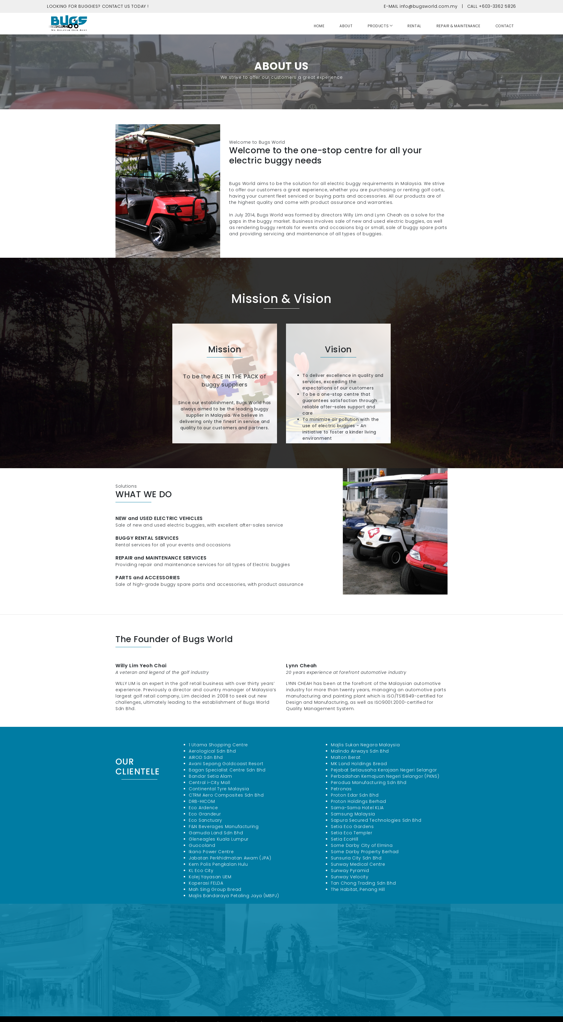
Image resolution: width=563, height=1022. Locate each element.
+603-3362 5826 (497, 6)
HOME (319, 25)
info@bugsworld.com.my (429, 6)
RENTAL (414, 25)
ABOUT (346, 25)
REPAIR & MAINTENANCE (458, 25)
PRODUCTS (378, 25)
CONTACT (505, 25)
